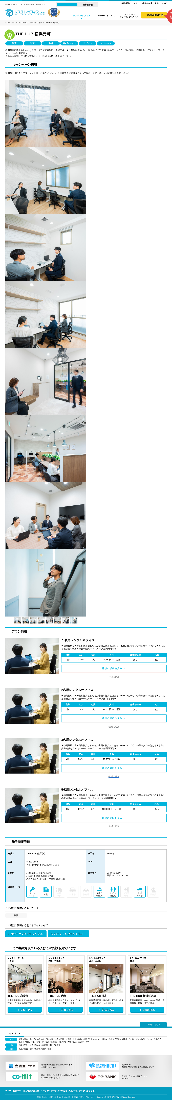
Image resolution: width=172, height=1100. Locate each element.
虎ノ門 (45, 1039)
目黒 (28, 1042)
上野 (74, 1039)
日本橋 (131, 1039)
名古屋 (37, 1049)
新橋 (137, 1039)
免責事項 (17, 1091)
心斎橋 (57, 1045)
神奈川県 (33, 22)
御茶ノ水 (40, 1042)
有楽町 (156, 1039)
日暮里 (54, 1042)
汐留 (143, 1039)
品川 (62, 1039)
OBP (26, 1045)
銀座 (56, 1039)
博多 (49, 1049)
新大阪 (38, 1045)
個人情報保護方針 (31, 1091)
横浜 (40, 22)
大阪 (31, 1045)
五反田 (21, 1042)
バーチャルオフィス (105, 15)
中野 (85, 1039)
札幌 (21, 1049)
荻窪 (75, 1042)
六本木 (149, 1039)
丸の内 (37, 1039)
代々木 (97, 1039)
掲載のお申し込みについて (154, 3)
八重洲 (124, 1039)
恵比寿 (104, 1039)
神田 (33, 1042)
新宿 (21, 1039)
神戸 (44, 1049)
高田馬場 (62, 1042)
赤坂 (51, 1039)
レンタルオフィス (81, 15)
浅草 (48, 1042)
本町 (51, 1045)
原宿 (118, 1039)
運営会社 (90, 1091)
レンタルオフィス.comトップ (16, 22)
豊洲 (91, 1039)
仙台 (26, 1049)
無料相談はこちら (129, 3)
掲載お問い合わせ (77, 1091)
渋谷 (26, 1039)
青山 (31, 1039)
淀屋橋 (45, 1045)
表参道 (111, 1039)
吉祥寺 (81, 1042)
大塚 (69, 1042)
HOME (8, 1090)
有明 (87, 1042)
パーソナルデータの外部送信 (54, 1091)
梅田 (21, 1045)
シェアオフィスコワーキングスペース (129, 15)
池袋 (80, 1039)
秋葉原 (68, 1039)
